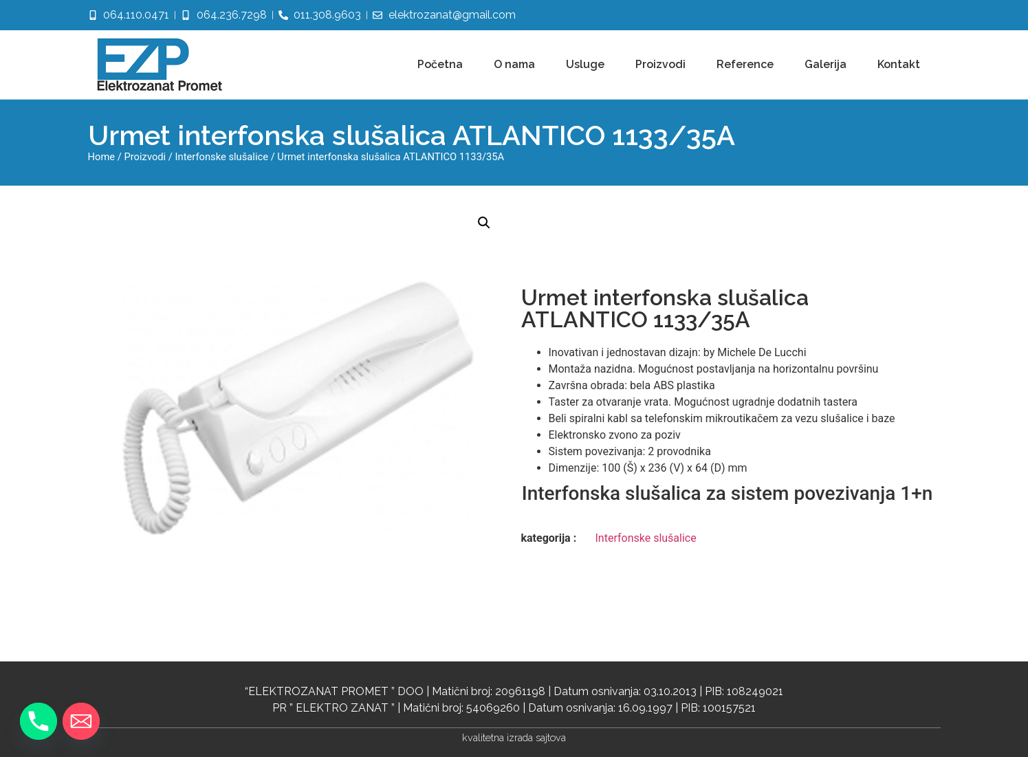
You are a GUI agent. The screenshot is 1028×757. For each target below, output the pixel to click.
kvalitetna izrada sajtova (514, 737)
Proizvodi (660, 64)
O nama (514, 64)
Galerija (825, 64)
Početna (440, 64)
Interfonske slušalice (221, 157)
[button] (484, 222)
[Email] (81, 721)
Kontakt (898, 64)
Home (102, 157)
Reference (745, 64)
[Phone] (38, 721)
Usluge (585, 64)
